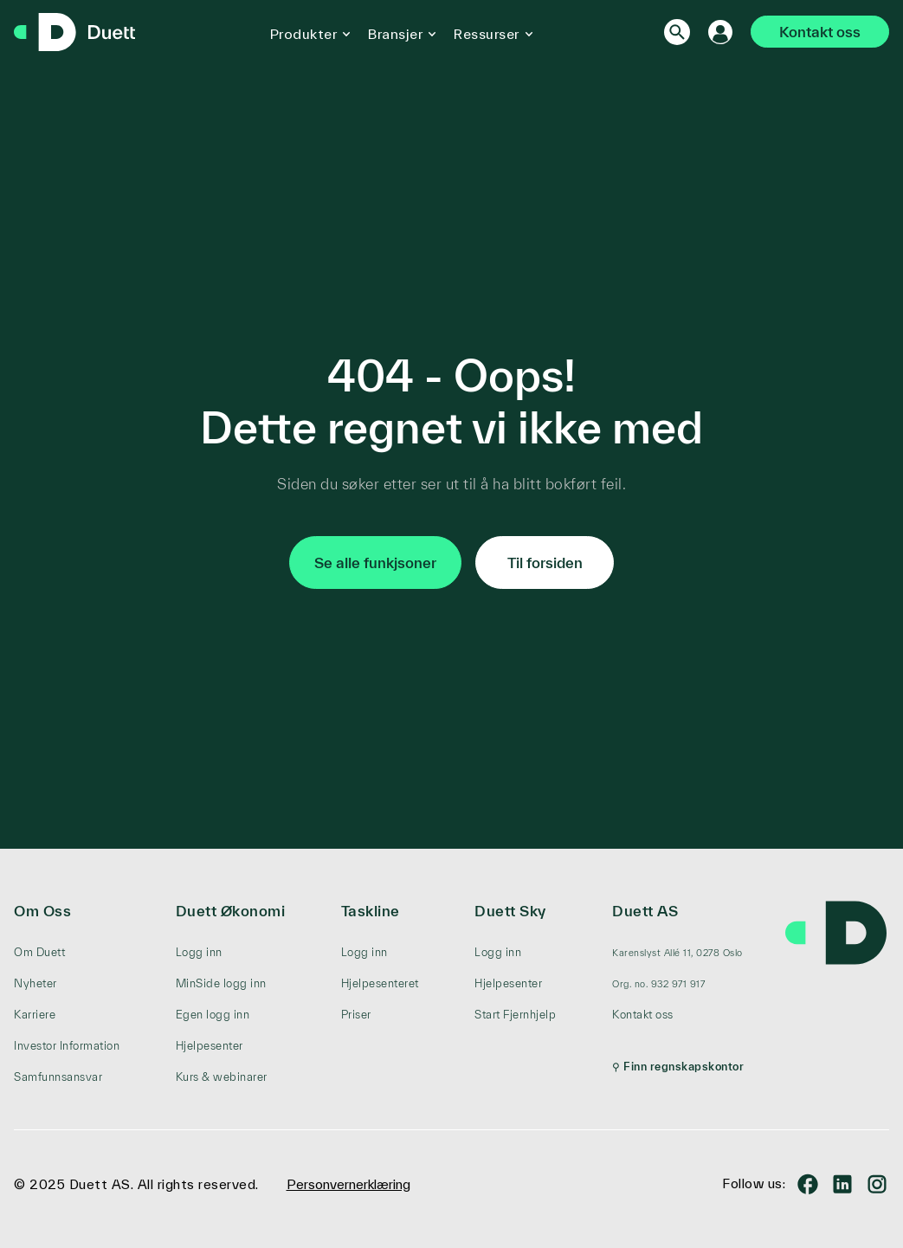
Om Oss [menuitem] (42, 910)
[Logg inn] (720, 32)
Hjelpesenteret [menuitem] (380, 983)
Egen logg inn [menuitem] (213, 1014)
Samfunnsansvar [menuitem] (58, 1076)
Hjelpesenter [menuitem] (209, 1045)
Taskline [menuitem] (370, 910)
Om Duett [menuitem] (39, 952)
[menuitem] (678, 952)
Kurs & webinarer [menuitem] (222, 1076)
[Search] (677, 32)
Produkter (304, 34)
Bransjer (395, 34)
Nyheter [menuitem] (35, 983)
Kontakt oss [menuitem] (643, 1014)
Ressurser (486, 34)
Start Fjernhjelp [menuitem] (515, 1014)
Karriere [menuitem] (34, 1014)
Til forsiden (545, 562)
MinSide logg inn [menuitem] (221, 983)
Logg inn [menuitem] (199, 952)
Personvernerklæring (348, 1184)
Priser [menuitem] (356, 1014)
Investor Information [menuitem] (66, 1045)
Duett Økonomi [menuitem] (231, 910)
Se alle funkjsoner (375, 562)
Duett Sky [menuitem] (510, 910)
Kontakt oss (820, 31)
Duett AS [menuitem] (645, 910)
